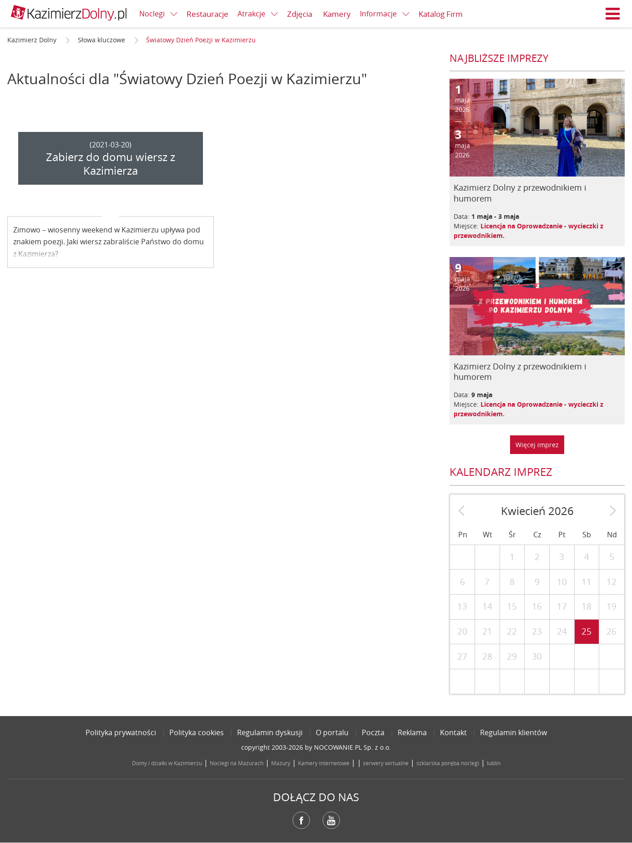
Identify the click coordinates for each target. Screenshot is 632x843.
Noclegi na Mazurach (236, 763)
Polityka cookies (196, 732)
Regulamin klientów (513, 732)
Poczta (373, 732)
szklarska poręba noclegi (447, 763)
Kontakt (453, 732)
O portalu (332, 732)
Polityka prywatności (121, 732)
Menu (613, 13)
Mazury (280, 763)
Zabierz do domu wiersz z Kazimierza (110, 164)
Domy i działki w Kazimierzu (167, 763)
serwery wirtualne (386, 763)
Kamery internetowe (323, 763)
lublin (494, 763)
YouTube (331, 820)
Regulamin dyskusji (270, 732)
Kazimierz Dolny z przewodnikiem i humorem (520, 193)
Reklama (412, 732)
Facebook (301, 820)
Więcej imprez (537, 444)
